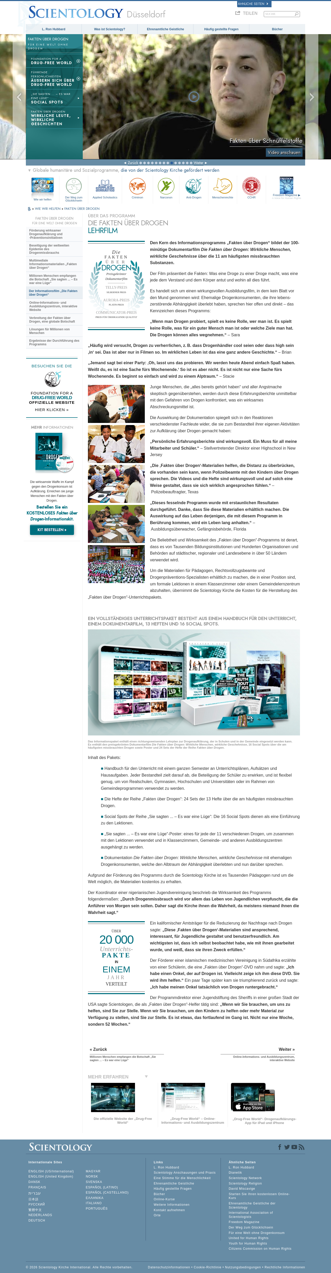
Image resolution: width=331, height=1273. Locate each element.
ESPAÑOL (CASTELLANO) (107, 1192)
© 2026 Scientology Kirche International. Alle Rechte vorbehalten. (79, 1267)
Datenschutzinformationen (169, 1267)
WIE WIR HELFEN (48, 208)
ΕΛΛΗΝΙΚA (95, 1198)
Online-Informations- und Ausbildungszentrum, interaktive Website (53, 306)
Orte (157, 1215)
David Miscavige (242, 1188)
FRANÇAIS (37, 1187)
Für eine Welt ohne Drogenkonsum (257, 1233)
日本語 (33, 1199)
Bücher (277, 29)
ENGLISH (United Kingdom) (50, 1176)
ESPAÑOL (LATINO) (102, 1187)
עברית (34, 1193)
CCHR (251, 187)
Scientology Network (245, 1178)
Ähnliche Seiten (253, 4)
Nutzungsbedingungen (243, 1267)
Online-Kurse (164, 1199)
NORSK (92, 1176)
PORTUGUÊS (97, 1208)
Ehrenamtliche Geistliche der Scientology (252, 1205)
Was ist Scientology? (109, 29)
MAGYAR (93, 1171)
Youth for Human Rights (248, 1243)
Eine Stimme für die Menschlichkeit (182, 1178)
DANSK (34, 1182)
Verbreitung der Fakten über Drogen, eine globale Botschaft (52, 319)
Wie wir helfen (42, 199)
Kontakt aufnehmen (169, 1210)
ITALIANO (94, 1203)
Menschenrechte (223, 187)
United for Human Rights (248, 1238)
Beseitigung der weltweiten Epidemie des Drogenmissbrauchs (49, 249)
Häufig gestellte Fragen (221, 29)
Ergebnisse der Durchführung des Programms (54, 342)
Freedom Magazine (287, 196)
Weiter (199, 162)
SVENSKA (94, 1182)
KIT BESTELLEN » (51, 529)
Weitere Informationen (172, 1205)
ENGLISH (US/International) (51, 1171)
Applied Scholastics (104, 187)
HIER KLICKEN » (52, 409)
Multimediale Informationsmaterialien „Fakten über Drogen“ (53, 264)
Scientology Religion (245, 1183)
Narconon (166, 187)
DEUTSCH (36, 1220)
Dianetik (235, 1172)
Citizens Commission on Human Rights (260, 1248)
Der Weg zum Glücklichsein (74, 189)
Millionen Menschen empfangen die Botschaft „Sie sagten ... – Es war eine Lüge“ (53, 279)
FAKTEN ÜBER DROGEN (82, 208)
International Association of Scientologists (251, 1215)
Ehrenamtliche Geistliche (165, 29)
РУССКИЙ (36, 1204)
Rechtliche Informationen (285, 1267)
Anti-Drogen (194, 187)
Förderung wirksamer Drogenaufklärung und (46, 234)
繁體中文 (35, 1210)
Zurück (133, 162)
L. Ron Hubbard (53, 29)
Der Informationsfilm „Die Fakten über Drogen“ (53, 292)
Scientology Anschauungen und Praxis (185, 1172)
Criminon (137, 187)
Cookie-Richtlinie (207, 1267)
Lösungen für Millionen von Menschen (49, 331)
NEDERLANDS (40, 1215)
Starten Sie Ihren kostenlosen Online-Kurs (259, 1196)
